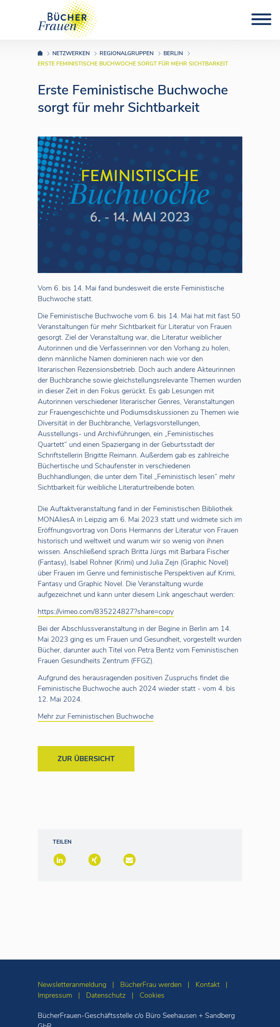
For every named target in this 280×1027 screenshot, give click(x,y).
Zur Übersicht (86, 759)
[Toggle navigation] (261, 19)
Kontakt (208, 984)
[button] (59, 860)
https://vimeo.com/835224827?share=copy (106, 611)
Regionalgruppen (126, 53)
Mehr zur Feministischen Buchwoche (95, 716)
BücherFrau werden (151, 984)
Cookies (152, 995)
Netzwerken (71, 53)
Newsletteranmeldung (72, 984)
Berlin (173, 53)
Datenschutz (106, 995)
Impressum (55, 995)
